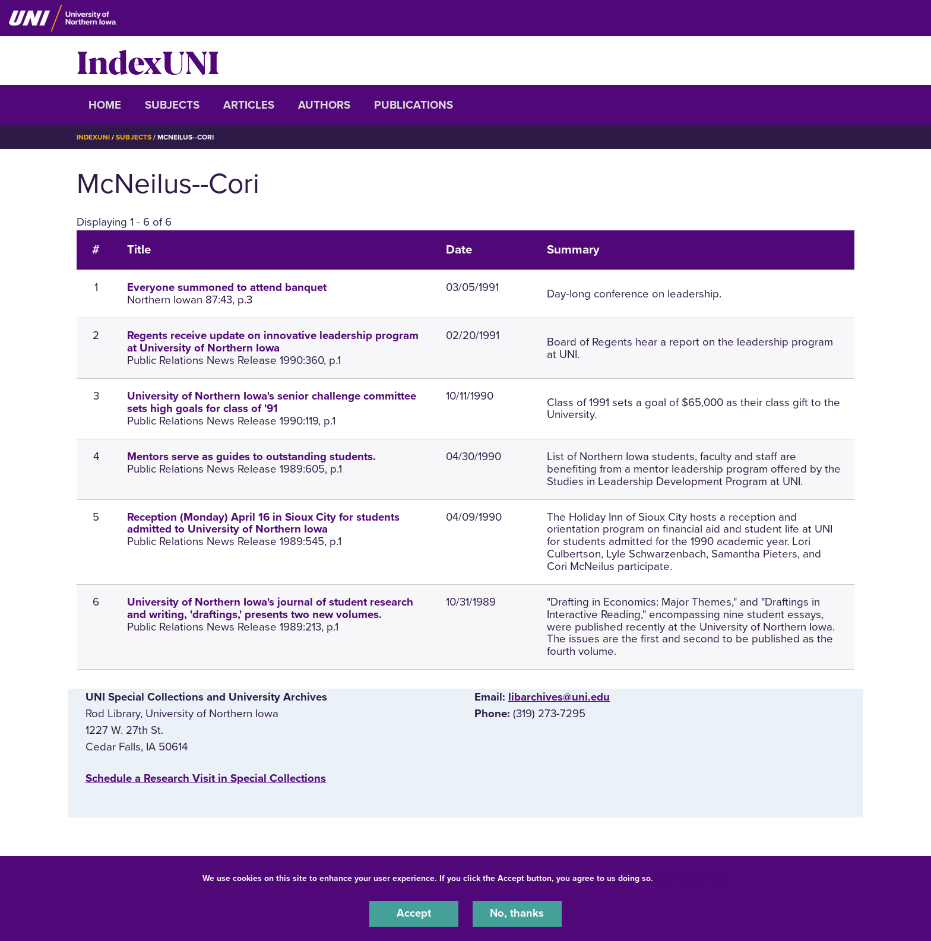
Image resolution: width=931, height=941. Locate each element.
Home (104, 105)
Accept (414, 913)
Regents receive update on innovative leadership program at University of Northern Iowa (273, 341)
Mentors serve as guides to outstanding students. (251, 455)
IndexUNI (148, 60)
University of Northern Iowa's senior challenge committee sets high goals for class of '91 (271, 402)
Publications (413, 105)
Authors (324, 105)
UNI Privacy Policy (693, 878)
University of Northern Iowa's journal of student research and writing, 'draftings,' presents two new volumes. (270, 607)
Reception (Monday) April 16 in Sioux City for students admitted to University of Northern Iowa (263, 523)
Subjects (172, 105)
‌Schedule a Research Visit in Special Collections (206, 777)
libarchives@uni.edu (559, 697)
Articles (248, 105)
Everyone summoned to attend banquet (227, 287)
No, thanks (517, 913)
